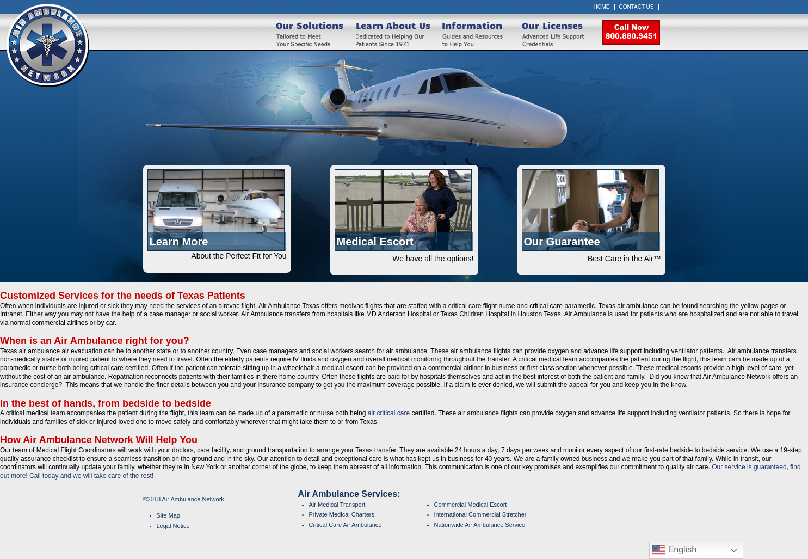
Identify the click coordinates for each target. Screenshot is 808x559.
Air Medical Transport (337, 504)
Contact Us (636, 7)
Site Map (168, 515)
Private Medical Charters (341, 514)
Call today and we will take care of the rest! (91, 476)
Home (602, 7)
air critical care (389, 413)
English (674, 550)
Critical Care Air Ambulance (345, 524)
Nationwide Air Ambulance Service (480, 524)
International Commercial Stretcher (480, 514)
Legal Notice (173, 526)
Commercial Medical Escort (470, 504)
